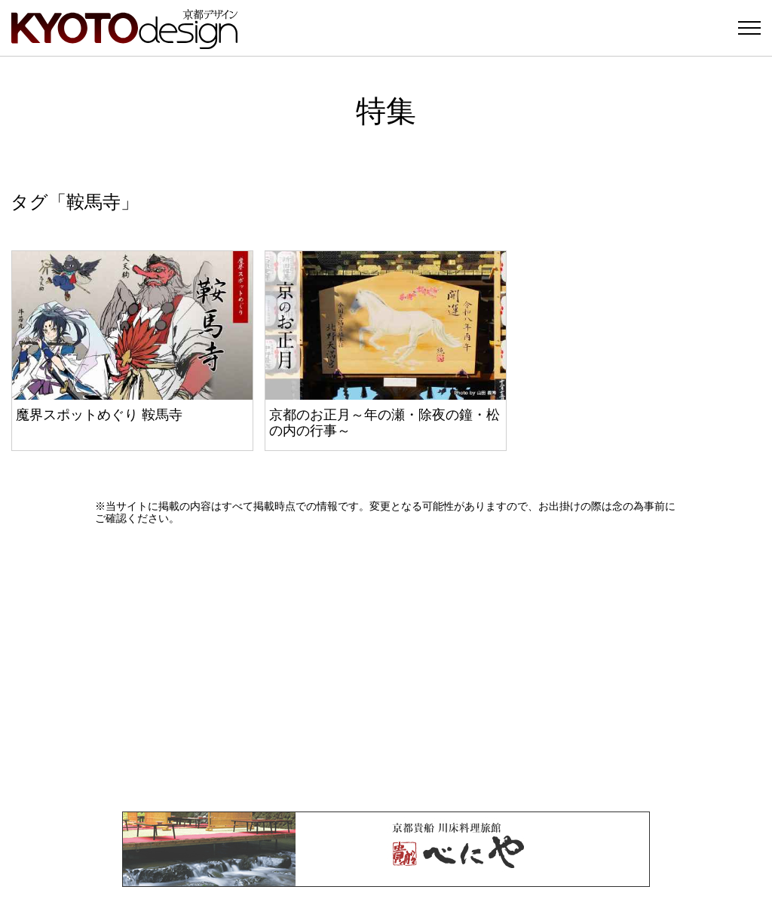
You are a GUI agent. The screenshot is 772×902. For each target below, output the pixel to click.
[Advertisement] (386, 668)
